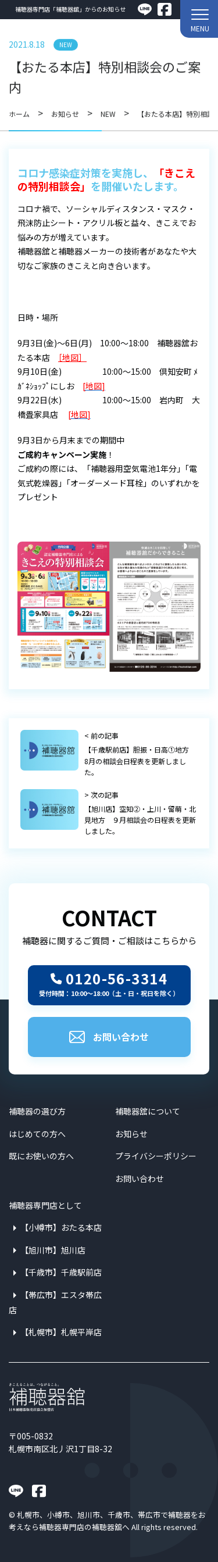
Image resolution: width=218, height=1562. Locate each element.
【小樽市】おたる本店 (61, 1227)
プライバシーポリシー (155, 1156)
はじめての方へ (37, 1134)
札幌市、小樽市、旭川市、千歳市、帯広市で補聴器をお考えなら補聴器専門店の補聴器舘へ (107, 1520)
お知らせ (131, 1134)
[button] (199, 19)
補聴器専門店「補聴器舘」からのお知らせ (70, 9)
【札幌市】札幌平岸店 (61, 1332)
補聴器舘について (147, 1111)
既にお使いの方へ (41, 1156)
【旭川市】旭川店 (52, 1250)
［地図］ (72, 357)
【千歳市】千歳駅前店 (61, 1272)
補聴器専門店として (45, 1205)
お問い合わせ (109, 1037)
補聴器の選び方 (37, 1111)
